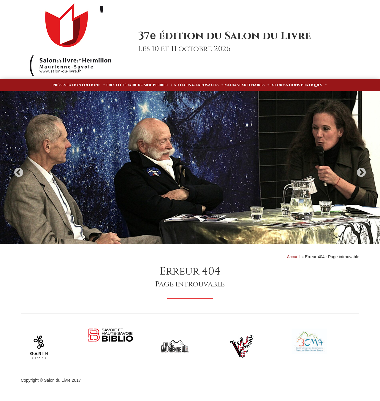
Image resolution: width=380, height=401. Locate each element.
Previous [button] (18, 172)
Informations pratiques (298, 85)
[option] (190, 167)
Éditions (94, 85)
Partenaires (254, 85)
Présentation (67, 85)
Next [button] (361, 172)
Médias (231, 85)
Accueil (293, 256)
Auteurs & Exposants (199, 85)
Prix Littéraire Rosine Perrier (139, 85)
